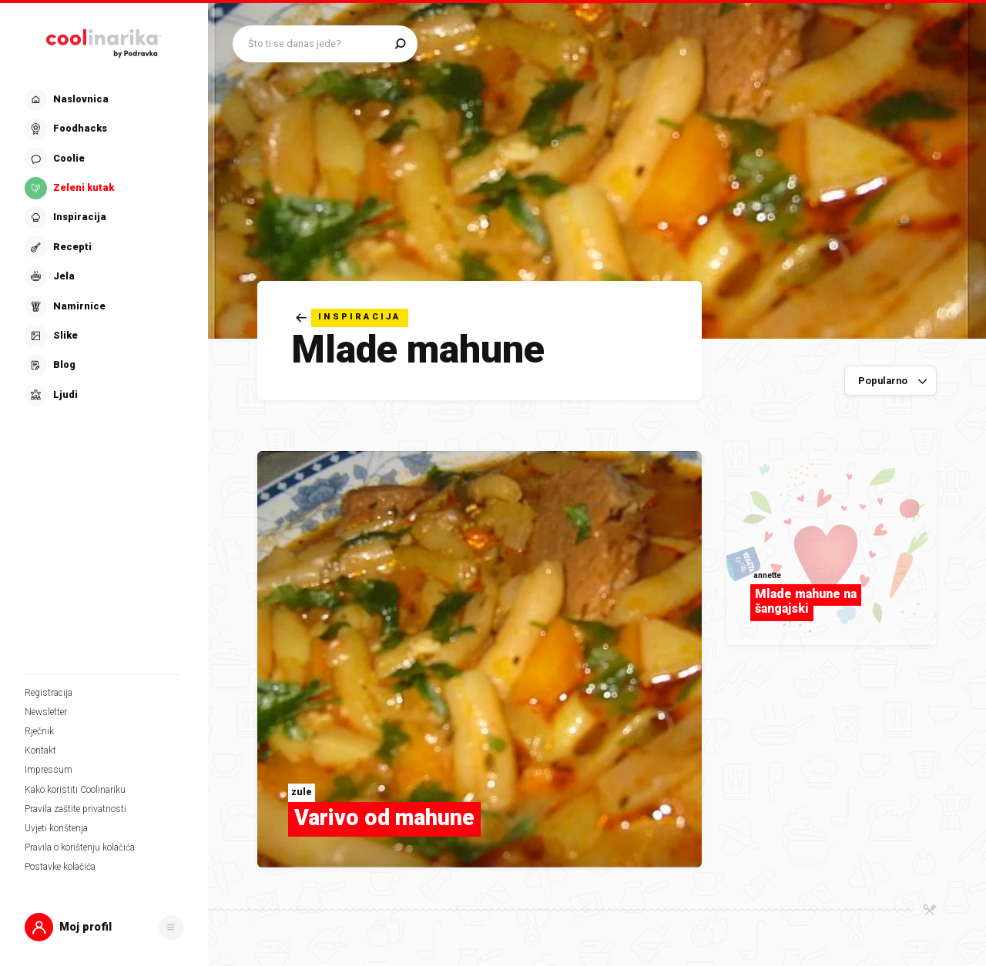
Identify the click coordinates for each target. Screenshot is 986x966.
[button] (103, 927)
